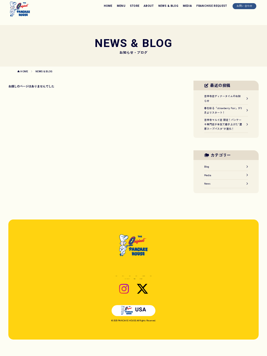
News (226, 183)
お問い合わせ (244, 6)
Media (226, 175)
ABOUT (149, 6)
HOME (108, 6)
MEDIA (187, 6)
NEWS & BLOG (168, 6)
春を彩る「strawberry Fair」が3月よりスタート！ (226, 110)
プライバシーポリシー (156, 284)
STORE (134, 6)
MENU (121, 6)
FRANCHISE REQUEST (211, 6)
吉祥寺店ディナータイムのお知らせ (226, 98)
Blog (226, 166)
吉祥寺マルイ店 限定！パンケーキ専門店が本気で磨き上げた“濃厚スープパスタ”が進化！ (226, 124)
